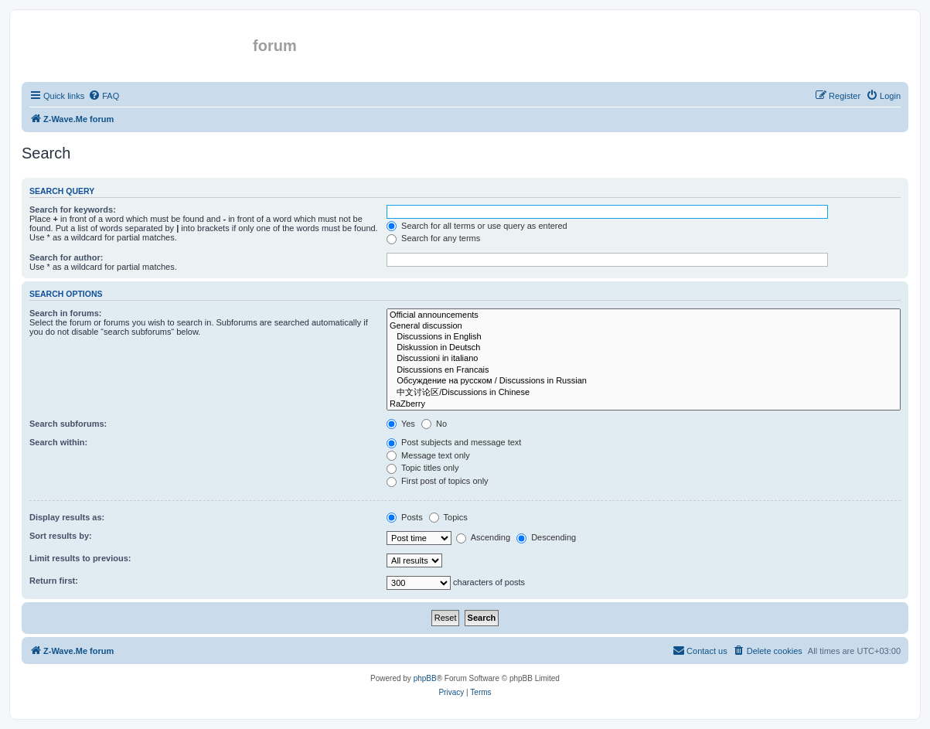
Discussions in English (643, 337)
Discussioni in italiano (643, 358)
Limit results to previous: (80, 558)
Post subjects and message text (454, 442)
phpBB (425, 678)
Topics (448, 517)
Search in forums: (65, 313)
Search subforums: (68, 423)
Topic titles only (422, 467)
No (434, 423)
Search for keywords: (72, 209)
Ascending (483, 537)
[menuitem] (103, 96)
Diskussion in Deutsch (643, 347)
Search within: (58, 442)
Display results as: (66, 517)
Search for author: (66, 257)
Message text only (428, 455)
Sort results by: (60, 535)
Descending (546, 537)
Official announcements (643, 315)
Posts (405, 517)
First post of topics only (438, 480)
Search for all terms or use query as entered (477, 225)
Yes (401, 423)
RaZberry (643, 404)
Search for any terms (433, 238)
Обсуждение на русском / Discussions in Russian (643, 381)
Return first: (53, 580)
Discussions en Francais (643, 370)
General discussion (643, 326)
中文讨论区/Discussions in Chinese (643, 393)
